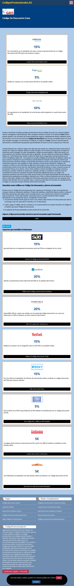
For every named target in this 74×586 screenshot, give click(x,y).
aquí (59, 578)
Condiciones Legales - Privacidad (15, 571)
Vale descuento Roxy (37, 389)
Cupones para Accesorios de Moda (49, 507)
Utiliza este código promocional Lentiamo (37, 291)
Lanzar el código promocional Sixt (37, 259)
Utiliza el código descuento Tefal (37, 356)
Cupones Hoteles (8, 507)
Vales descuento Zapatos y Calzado (50, 511)
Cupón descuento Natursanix (37, 62)
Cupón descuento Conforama (37, 454)
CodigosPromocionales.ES (17, 2)
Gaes (37, 218)
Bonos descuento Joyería (46, 515)
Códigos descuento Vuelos (11, 503)
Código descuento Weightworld (37, 92)
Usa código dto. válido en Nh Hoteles (37, 421)
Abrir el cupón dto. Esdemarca (37, 324)
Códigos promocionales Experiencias (14, 515)
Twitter (6, 226)
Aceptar (36, 582)
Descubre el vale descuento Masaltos (37, 486)
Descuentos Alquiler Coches (11, 511)
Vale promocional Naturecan (37, 123)
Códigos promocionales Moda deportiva (51, 519)
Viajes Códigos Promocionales (12, 519)
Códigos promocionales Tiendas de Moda (51, 503)
